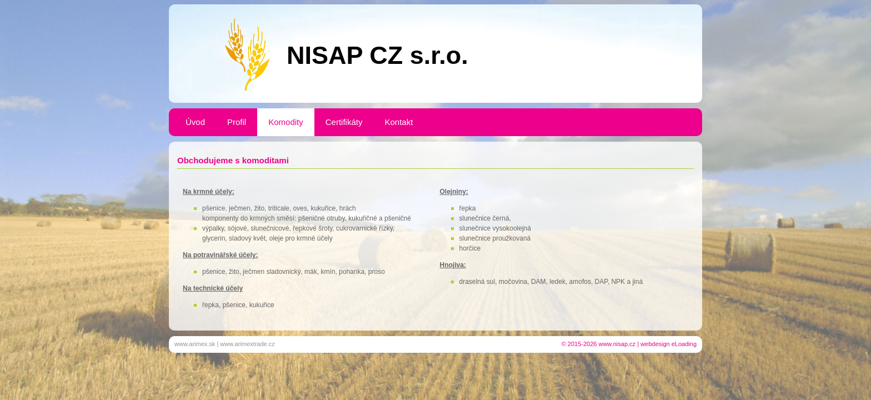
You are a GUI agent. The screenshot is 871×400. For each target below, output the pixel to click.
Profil (236, 122)
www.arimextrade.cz (247, 344)
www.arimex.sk (194, 344)
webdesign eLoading (668, 344)
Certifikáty (344, 122)
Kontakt (398, 122)
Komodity (285, 122)
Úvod (195, 122)
